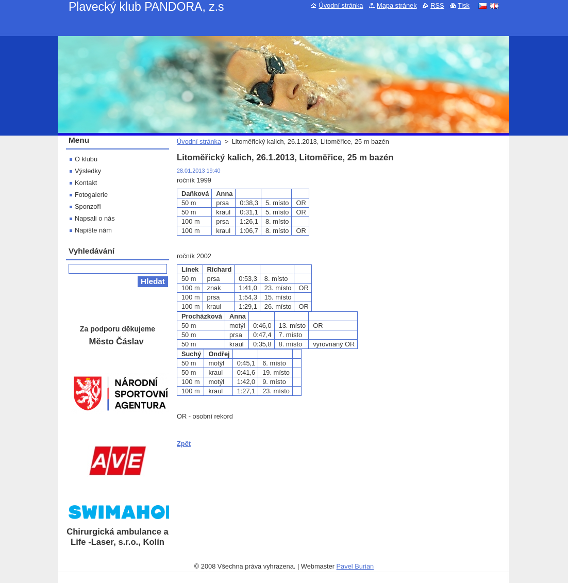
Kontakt (86, 183)
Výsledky (88, 171)
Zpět (184, 443)
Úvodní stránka (199, 141)
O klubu (86, 159)
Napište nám (93, 230)
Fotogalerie (91, 194)
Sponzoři (88, 206)
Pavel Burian (355, 566)
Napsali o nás (95, 218)
